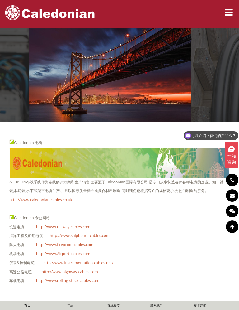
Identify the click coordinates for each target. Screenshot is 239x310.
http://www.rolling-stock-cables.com (67, 280)
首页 (27, 305)
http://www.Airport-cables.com (63, 253)
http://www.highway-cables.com (70, 271)
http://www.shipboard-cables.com (80, 235)
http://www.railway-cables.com (63, 227)
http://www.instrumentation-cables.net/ (78, 262)
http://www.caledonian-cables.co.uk (40, 199)
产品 (70, 305)
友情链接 (200, 305)
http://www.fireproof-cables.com (64, 244)
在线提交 (113, 305)
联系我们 (156, 305)
